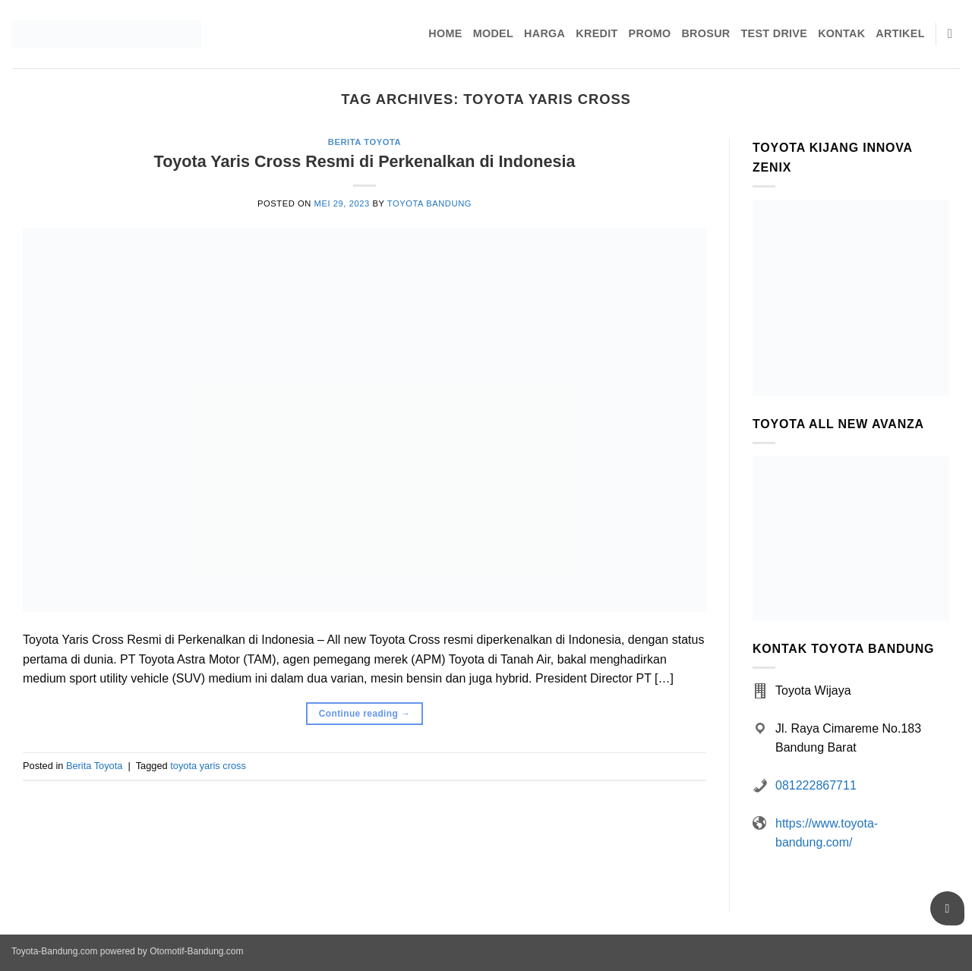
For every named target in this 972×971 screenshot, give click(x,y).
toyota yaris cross (208, 765)
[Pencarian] (954, 34)
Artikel (900, 33)
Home (445, 33)
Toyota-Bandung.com (54, 951)
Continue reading (365, 714)
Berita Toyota (364, 142)
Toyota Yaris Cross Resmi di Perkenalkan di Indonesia (365, 161)
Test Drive (774, 33)
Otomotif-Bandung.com (196, 951)
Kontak (841, 33)
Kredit (596, 33)
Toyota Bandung (429, 203)
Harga (544, 33)
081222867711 (816, 785)
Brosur (705, 33)
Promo (650, 33)
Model (493, 33)
